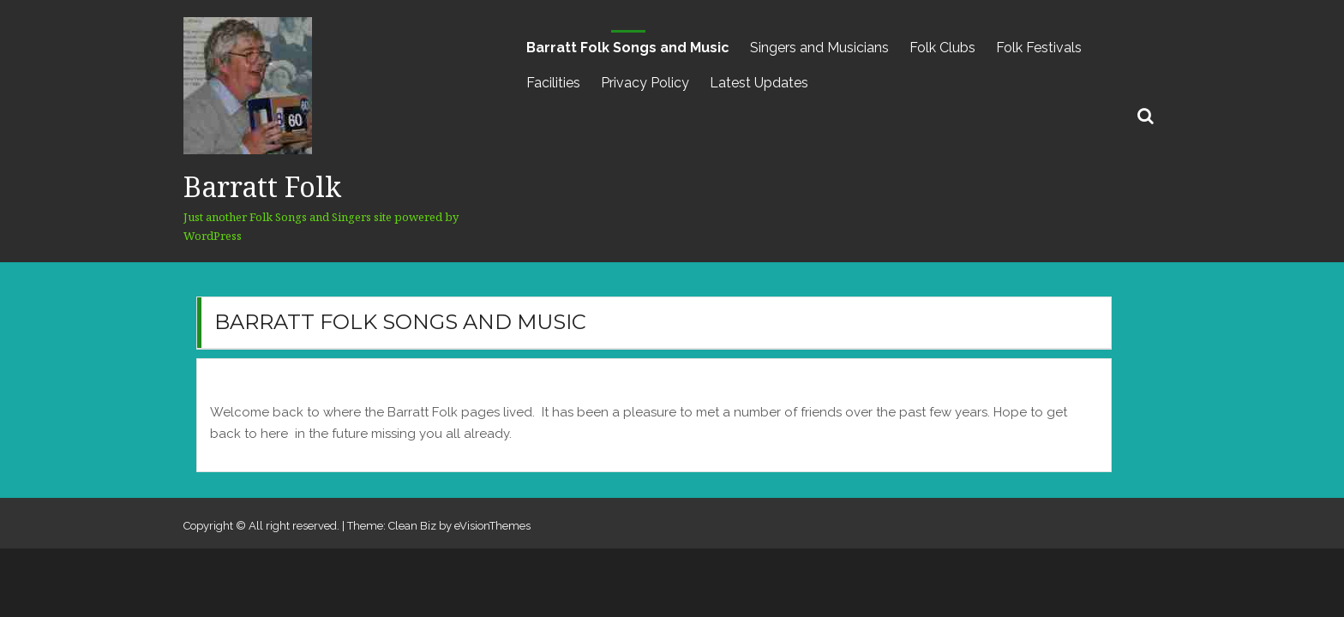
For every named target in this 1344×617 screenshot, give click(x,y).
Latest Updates (759, 83)
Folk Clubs (942, 47)
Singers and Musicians (819, 47)
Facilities (553, 83)
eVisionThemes (492, 525)
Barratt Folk (262, 186)
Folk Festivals (1039, 47)
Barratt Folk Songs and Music (627, 47)
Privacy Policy (645, 83)
